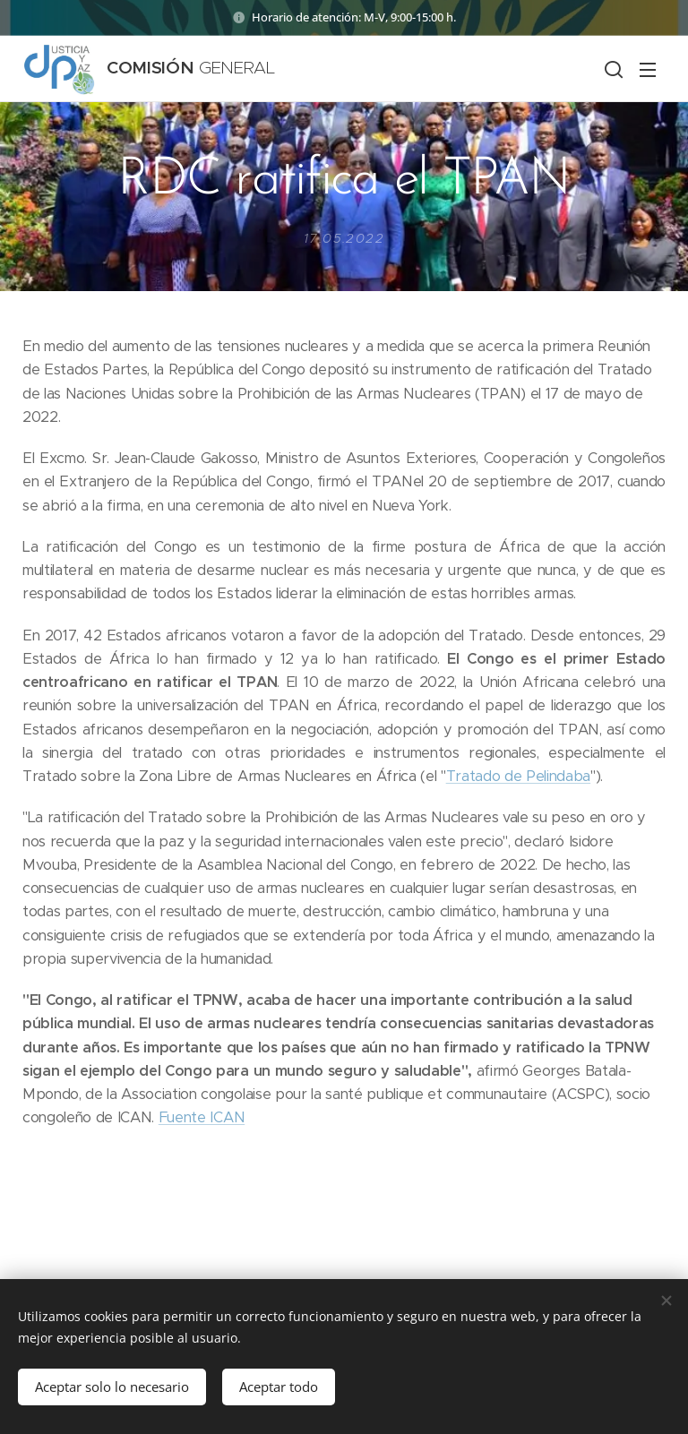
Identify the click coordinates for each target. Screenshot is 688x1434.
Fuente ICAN (202, 1117)
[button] (612, 69)
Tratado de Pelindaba (518, 776)
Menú (648, 70)
